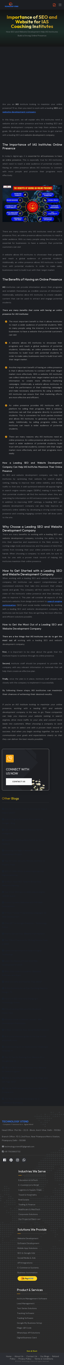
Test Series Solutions (27, 1308)
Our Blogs (44, 1356)
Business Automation (27, 1272)
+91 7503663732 (12, 1151)
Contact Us (31, 1356)
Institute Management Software (32, 1298)
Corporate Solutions (28, 1214)
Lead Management (26, 1303)
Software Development (28, 1243)
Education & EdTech (28, 1180)
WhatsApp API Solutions (28, 1332)
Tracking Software (25, 1313)
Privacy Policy (24, 1358)
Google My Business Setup (29, 1323)
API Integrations (24, 1262)
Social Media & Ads (26, 1258)
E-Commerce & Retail (28, 1185)
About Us (18, 1356)
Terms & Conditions (43, 1358)
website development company (19, 112)
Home (9, 1356)
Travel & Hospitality (27, 1194)
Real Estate (23, 1199)
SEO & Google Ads (26, 1253)
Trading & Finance (26, 1204)
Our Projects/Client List (29, 1219)
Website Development (27, 1238)
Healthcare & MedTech (29, 1209)
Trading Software (25, 1318)
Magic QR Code (24, 1328)
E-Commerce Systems (28, 1267)
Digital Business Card (27, 1337)
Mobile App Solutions (27, 1248)
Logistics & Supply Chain (30, 1190)
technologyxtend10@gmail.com (19, 1146)
